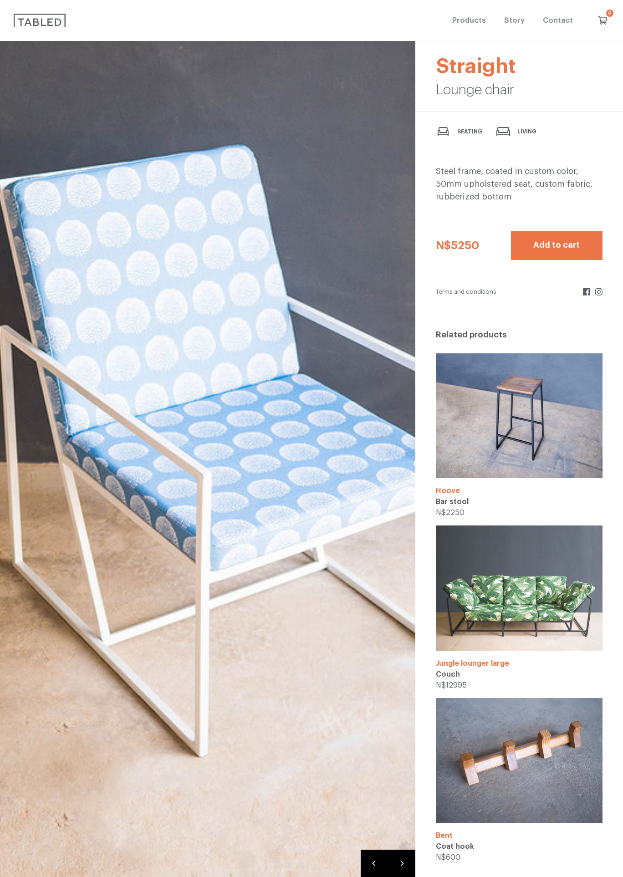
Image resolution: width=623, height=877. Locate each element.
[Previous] (374, 863)
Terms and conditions (466, 292)
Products (469, 20)
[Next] (401, 863)
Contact (558, 20)
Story (514, 20)
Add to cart (556, 245)
